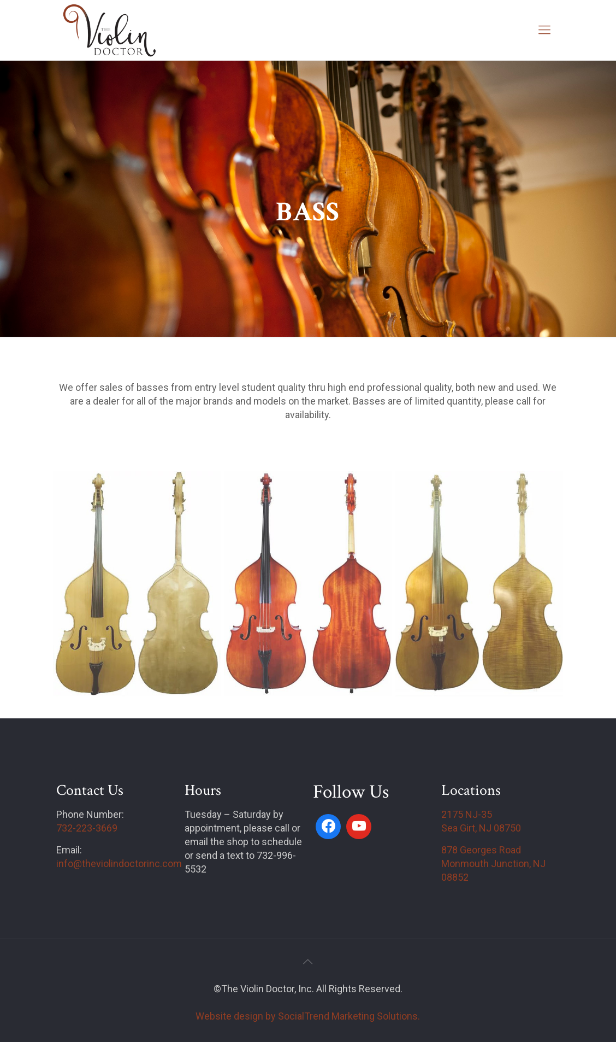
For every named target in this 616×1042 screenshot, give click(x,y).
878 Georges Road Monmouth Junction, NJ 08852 (493, 863)
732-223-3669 (86, 828)
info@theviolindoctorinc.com (119, 863)
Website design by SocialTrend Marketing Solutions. (308, 1016)
